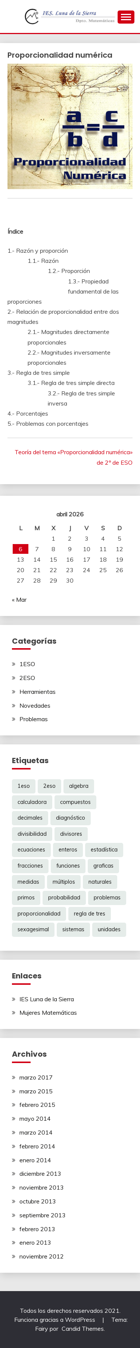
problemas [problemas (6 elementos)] (107, 897)
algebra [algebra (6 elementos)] (78, 786)
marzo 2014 (36, 1132)
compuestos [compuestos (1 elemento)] (75, 802)
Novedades (34, 705)
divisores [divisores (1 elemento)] (71, 834)
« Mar (19, 599)
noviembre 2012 (41, 1256)
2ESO (27, 677)
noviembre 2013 (41, 1187)
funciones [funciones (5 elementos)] (68, 865)
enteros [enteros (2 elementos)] (68, 849)
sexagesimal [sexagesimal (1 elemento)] (33, 929)
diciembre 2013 (40, 1173)
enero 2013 (35, 1242)
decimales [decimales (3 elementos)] (30, 817)
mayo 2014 (35, 1118)
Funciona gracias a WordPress (55, 1319)
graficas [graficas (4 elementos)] (103, 865)
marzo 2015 (36, 1091)
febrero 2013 (37, 1229)
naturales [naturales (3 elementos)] (100, 881)
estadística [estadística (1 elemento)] (104, 849)
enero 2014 (35, 1160)
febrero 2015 (37, 1104)
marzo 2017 (36, 1077)
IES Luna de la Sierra (46, 999)
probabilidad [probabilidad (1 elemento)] (64, 897)
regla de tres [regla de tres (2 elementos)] (89, 913)
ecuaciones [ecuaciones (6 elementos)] (31, 849)
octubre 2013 (37, 1201)
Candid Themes (83, 1328)
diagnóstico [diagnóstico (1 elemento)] (70, 817)
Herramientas (37, 691)
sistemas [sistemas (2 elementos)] (73, 929)
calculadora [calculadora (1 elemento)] (32, 802)
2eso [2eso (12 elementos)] (49, 786)
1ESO (27, 664)
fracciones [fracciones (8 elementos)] (30, 865)
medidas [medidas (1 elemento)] (28, 881)
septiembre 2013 (42, 1215)
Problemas (33, 719)
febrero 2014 (37, 1146)
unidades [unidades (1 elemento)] (109, 929)
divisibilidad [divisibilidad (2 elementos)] (32, 834)
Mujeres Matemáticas (48, 1012)
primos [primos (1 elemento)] (26, 897)
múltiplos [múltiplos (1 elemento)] (64, 881)
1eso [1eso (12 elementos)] (24, 786)
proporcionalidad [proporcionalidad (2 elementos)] (39, 913)
